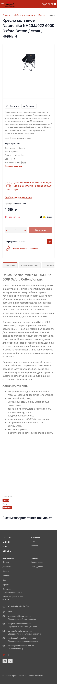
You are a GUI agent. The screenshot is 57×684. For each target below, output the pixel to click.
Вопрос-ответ (37, 562)
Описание (10, 265)
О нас (33, 541)
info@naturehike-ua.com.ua (19, 616)
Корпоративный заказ (16, 242)
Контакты (35, 546)
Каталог (7, 537)
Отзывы (7, 551)
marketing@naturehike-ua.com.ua (22, 638)
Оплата (6, 562)
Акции (6, 542)
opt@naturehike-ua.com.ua (19, 623)
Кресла (6, 500)
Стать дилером (37, 566)
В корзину (40, 230)
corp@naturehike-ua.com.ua (20, 631)
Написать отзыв (24, 138)
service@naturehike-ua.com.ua (21, 645)
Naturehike (7, 508)
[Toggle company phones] (43, 4)
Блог (5, 547)
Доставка (7, 566)
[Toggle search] (46, 4)
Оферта (6, 585)
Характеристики (29, 265)
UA (4, 655)
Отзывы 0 (49, 265)
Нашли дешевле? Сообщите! (25, 248)
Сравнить (29, 106)
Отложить (12, 106)
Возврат (6, 576)
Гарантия (6, 571)
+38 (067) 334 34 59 (18, 606)
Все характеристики (13, 166)
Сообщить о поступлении (18, 197)
